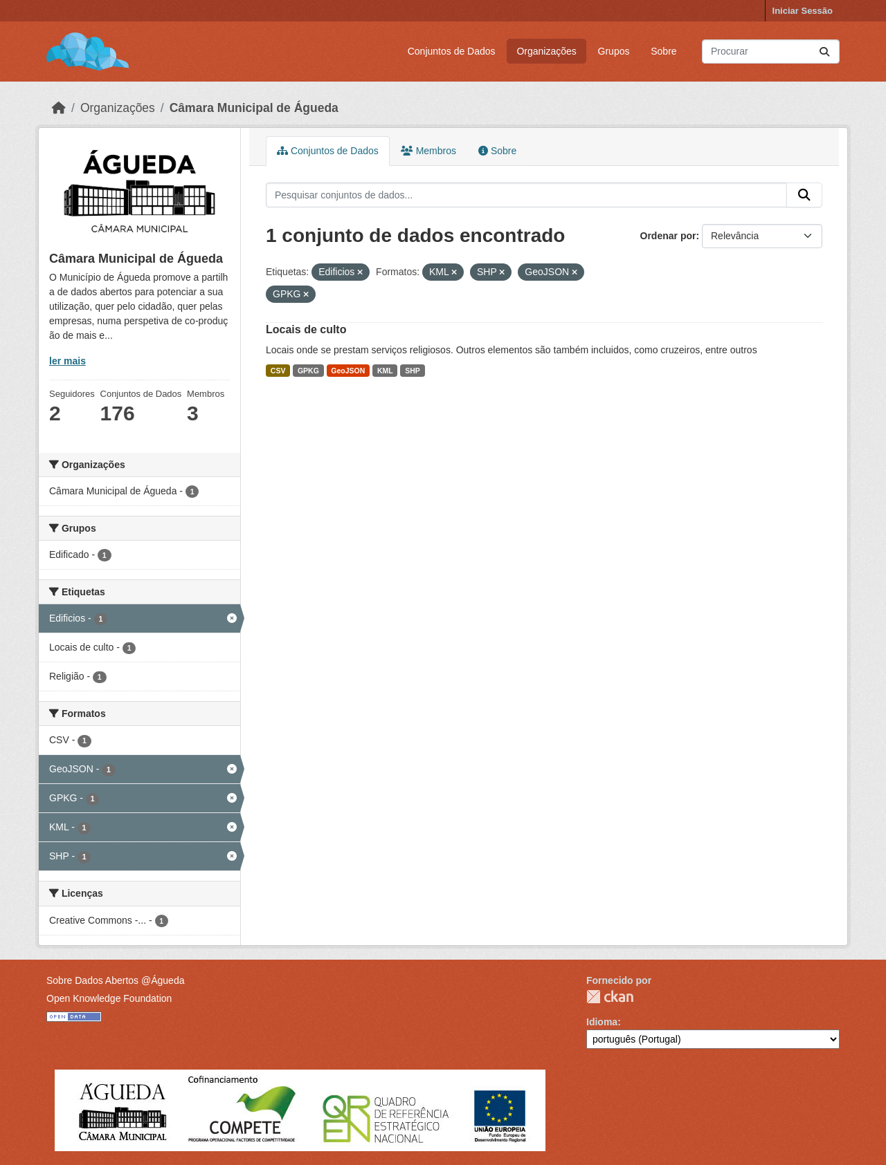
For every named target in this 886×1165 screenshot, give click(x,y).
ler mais (67, 360)
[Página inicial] (59, 108)
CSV (278, 370)
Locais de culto (306, 329)
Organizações (546, 51)
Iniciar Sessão (802, 11)
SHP (412, 370)
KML (385, 370)
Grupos (614, 51)
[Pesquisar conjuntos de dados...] (771, 51)
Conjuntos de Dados (452, 51)
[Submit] (824, 51)
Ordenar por (668, 235)
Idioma (601, 1021)
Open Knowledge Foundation (109, 998)
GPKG (308, 370)
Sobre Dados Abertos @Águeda (115, 980)
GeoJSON (348, 370)
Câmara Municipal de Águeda (254, 108)
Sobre (663, 51)
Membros (428, 150)
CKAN (609, 996)
